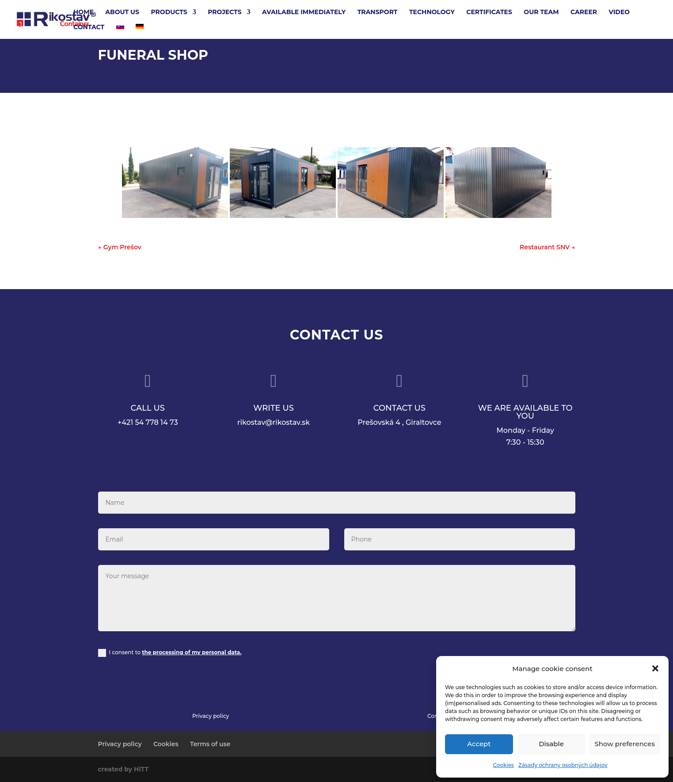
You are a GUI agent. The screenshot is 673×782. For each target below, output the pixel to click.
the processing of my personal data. (191, 652)
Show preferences (624, 744)
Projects (224, 12)
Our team (541, 12)
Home (83, 12)
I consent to (169, 653)
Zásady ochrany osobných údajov (563, 765)
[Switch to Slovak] (120, 31)
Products (169, 12)
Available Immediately (304, 12)
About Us (122, 12)
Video (619, 12)
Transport (377, 12)
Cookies (503, 765)
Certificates (489, 12)
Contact (88, 27)
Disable (551, 744)
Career (583, 12)
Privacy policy (210, 716)
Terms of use (210, 744)
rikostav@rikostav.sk (273, 422)
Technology (432, 12)
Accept (478, 744)
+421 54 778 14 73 (148, 422)
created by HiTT (123, 769)
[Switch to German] (140, 31)
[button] (655, 668)
